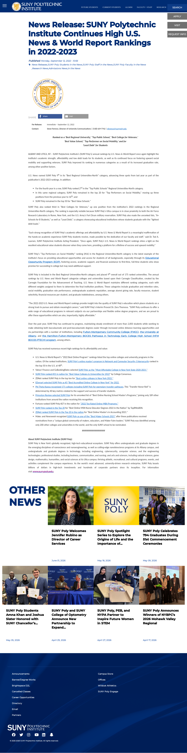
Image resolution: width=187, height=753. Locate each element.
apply (177, 16)
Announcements (21, 673)
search (177, 7)
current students (111, 7)
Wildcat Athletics (107, 685)
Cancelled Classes (21, 691)
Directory (17, 703)
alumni (128, 7)
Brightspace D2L (21, 685)
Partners (16, 715)
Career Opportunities (23, 697)
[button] (50, 116)
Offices (101, 679)
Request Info (177, 34)
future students (89, 7)
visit (177, 25)
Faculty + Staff (144, 7)
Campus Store (105, 673)
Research (161, 7)
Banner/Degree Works (24, 679)
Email (15, 709)
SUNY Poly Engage (108, 691)
